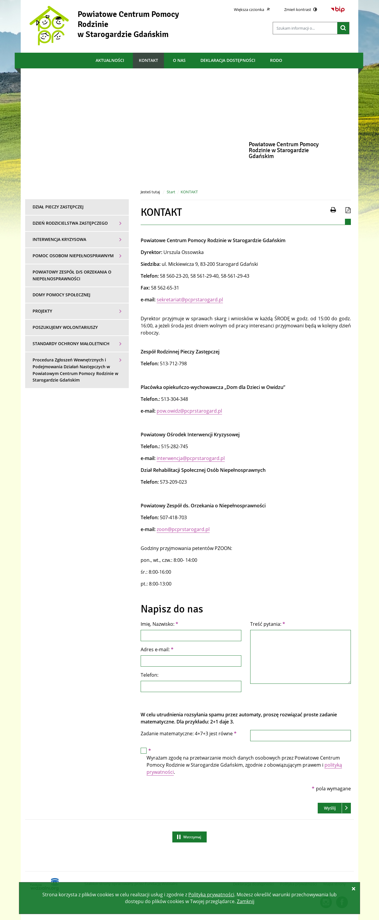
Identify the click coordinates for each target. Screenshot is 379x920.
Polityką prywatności (211, 894)
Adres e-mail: (157, 649)
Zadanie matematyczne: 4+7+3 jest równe (189, 733)
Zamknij (245, 901)
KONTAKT (189, 191)
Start (171, 191)
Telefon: (149, 675)
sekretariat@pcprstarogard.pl (190, 299)
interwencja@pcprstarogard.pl (191, 458)
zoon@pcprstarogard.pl (183, 529)
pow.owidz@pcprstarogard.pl (189, 411)
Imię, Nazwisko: (159, 624)
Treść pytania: (267, 624)
